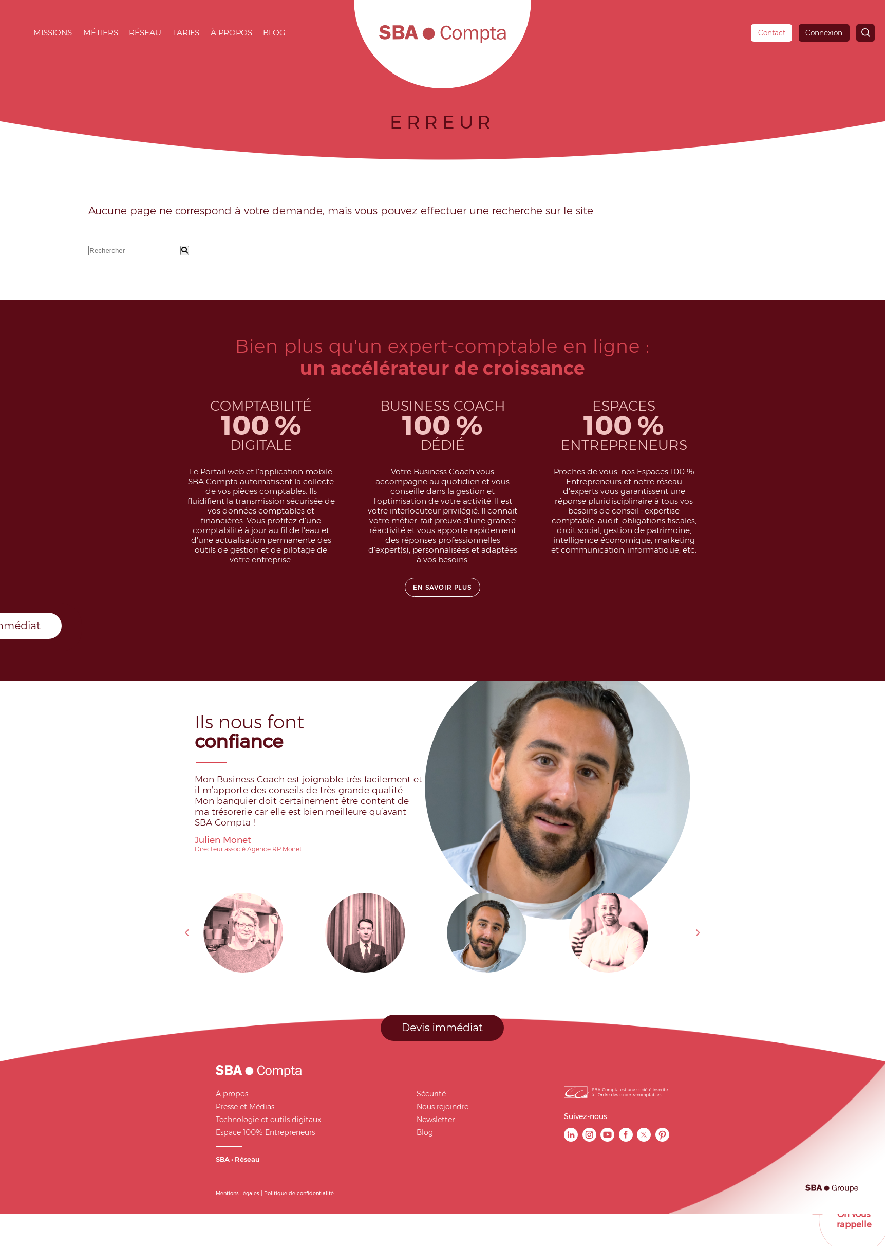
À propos (231, 33)
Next (698, 933)
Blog (274, 33)
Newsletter (436, 1119)
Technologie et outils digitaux (268, 1119)
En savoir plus (442, 587)
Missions (52, 33)
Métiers (100, 33)
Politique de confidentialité (299, 1193)
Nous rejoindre (442, 1106)
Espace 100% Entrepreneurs (265, 1132)
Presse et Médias (245, 1106)
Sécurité (431, 1093)
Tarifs (186, 33)
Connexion (823, 33)
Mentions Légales (237, 1193)
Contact (771, 33)
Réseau (145, 33)
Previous (187, 933)
